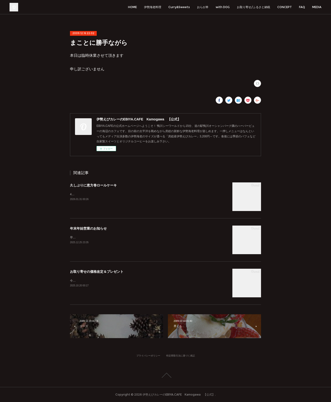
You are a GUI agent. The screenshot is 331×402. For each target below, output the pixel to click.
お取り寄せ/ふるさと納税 (253, 7)
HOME (132, 7)
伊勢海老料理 (152, 7)
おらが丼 (202, 7)
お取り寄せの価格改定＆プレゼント (96, 271)
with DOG (223, 7)
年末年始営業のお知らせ (88, 228)
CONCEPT (284, 7)
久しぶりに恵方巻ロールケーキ (93, 185)
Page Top (165, 375)
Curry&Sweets (179, 7)
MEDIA (316, 7)
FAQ (302, 7)
